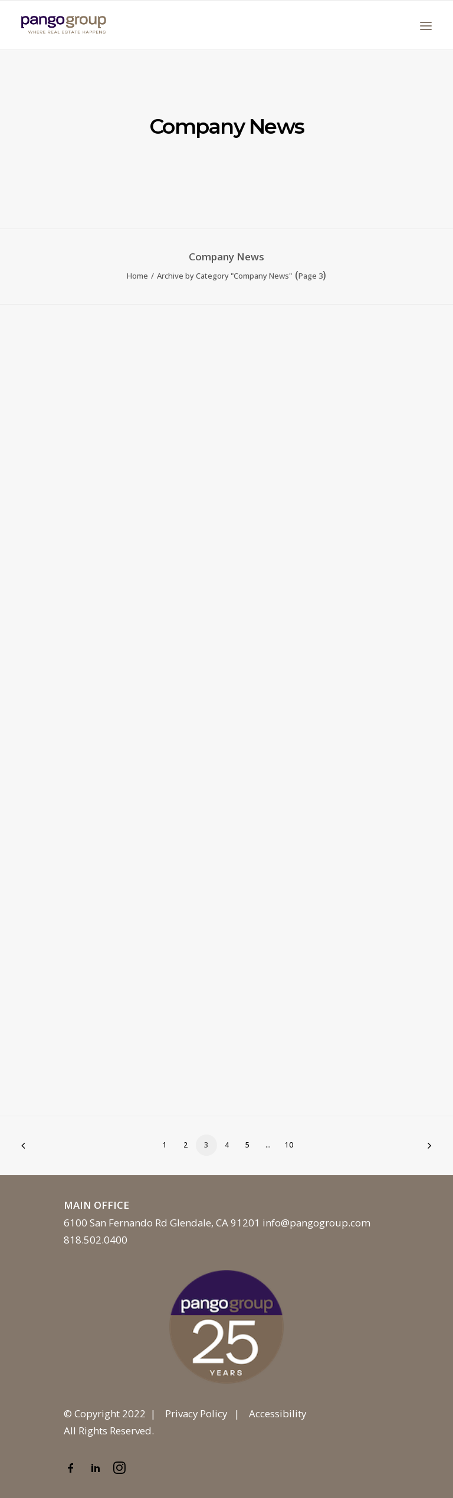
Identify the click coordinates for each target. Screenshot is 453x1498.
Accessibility (277, 1413)
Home (137, 275)
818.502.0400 (95, 1239)
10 (289, 1145)
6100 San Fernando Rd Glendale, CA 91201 (162, 1222)
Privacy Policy (196, 1413)
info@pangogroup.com (316, 1222)
